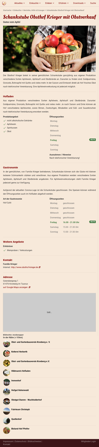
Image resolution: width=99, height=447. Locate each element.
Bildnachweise (34, 441)
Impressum (8, 441)
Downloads (79, 3)
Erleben (50, 3)
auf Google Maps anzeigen (17, 287)
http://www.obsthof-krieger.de (24, 267)
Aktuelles (19, 3)
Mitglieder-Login (88, 441)
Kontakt (6, 444)
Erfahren (64, 3)
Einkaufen (35, 3)
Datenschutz (20, 441)
